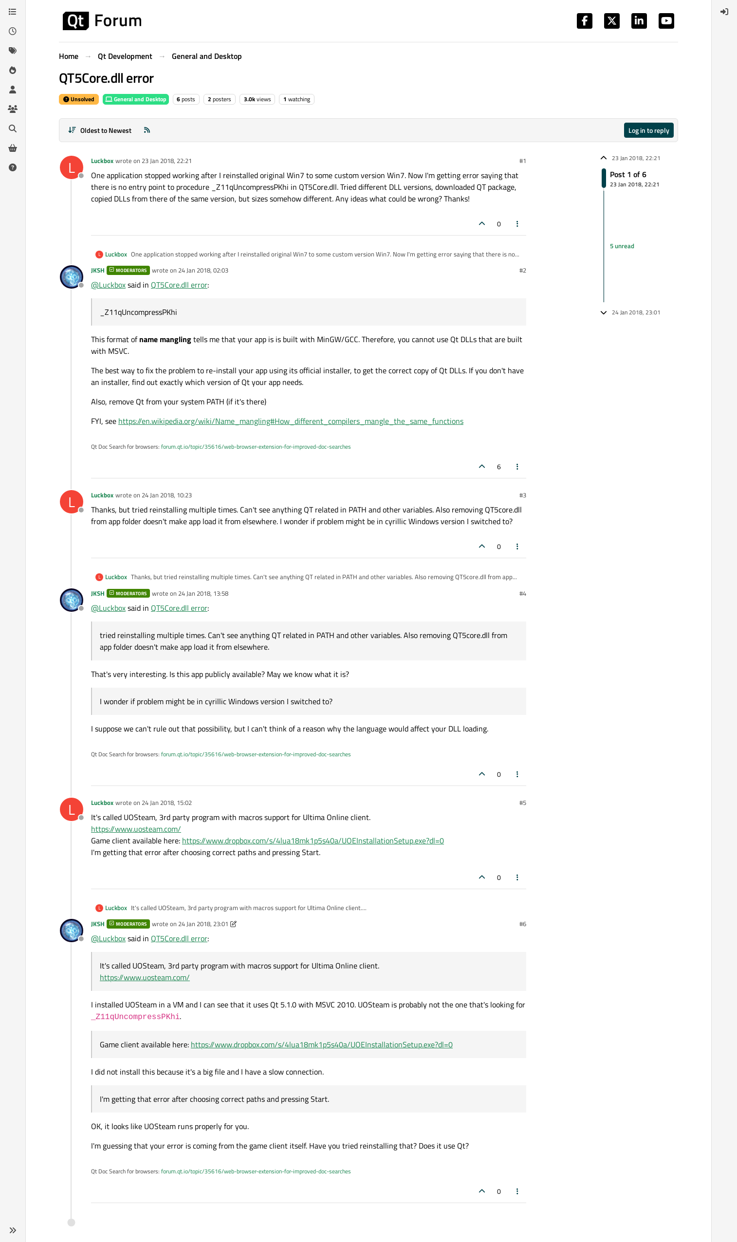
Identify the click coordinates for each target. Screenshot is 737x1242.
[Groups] (12, 109)
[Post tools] (518, 223)
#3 (522, 495)
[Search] (12, 128)
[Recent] (12, 31)
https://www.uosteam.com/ (136, 829)
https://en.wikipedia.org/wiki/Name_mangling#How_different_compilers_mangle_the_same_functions (290, 421)
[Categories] (12, 11)
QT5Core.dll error (179, 285)
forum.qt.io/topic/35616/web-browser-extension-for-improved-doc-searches (256, 446)
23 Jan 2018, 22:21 (167, 160)
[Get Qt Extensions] (12, 148)
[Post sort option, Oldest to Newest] (99, 130)
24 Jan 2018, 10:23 (167, 495)
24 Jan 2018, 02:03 (203, 270)
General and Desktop (135, 99)
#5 (522, 802)
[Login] (724, 11)
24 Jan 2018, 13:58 (203, 593)
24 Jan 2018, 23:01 (203, 924)
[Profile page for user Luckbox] (71, 167)
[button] (12, 1230)
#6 (522, 924)
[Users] (12, 89)
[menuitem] (724, 11)
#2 (522, 270)
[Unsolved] (12, 167)
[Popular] (12, 70)
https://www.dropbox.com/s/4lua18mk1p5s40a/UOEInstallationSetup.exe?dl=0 (313, 840)
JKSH (98, 270)
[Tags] (12, 50)
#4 (522, 593)
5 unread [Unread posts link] (622, 246)
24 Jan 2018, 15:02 (167, 802)
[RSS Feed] (147, 130)
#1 (522, 160)
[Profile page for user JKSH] (71, 277)
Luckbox (102, 160)
